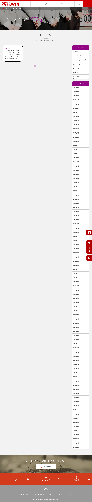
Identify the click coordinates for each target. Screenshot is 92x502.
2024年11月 (76, 149)
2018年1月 (76, 405)
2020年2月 (76, 339)
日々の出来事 (76, 76)
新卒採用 (28, 494)
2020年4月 (76, 331)
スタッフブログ (10, 8)
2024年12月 (76, 145)
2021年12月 (76, 269)
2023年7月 (76, 207)
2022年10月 (76, 240)
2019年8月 (76, 352)
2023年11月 (76, 190)
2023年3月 (76, 224)
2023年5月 (76, 215)
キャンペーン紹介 (78, 55)
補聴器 (61, 4)
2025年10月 (76, 112)
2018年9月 (76, 385)
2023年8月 (76, 203)
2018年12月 (76, 372)
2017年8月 (76, 426)
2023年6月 (76, 211)
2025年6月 (76, 124)
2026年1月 (76, 100)
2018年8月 (76, 389)
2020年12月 (76, 306)
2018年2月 (76, 401)
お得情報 (75, 51)
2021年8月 (76, 286)
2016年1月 (76, 447)
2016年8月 (76, 434)
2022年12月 (76, 236)
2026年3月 (76, 91)
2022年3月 (76, 265)
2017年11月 (76, 414)
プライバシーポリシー (58, 494)
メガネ (52, 4)
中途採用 (34, 494)
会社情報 (70, 4)
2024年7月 (76, 166)
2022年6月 (76, 257)
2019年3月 (76, 360)
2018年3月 (76, 397)
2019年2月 (76, 364)
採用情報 (75, 72)
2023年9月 (76, 199)
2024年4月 (76, 174)
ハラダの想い (76, 68)
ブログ (87, 4)
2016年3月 (76, 443)
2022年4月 (76, 261)
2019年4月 (76, 356)
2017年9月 (76, 422)
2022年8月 (76, 248)
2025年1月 (76, 141)
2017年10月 (76, 418)
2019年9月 (76, 348)
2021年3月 (76, 302)
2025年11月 (76, 108)
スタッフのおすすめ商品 (79, 60)
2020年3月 (76, 335)
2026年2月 (76, 95)
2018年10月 (76, 381)
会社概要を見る (46, 467)
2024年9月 (76, 157)
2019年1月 (76, 368)
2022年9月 (76, 244)
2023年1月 (76, 232)
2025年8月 (76, 116)
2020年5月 (76, 327)
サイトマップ (47, 494)
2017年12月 (76, 410)
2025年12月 (76, 104)
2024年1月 (76, 182)
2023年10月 (76, 195)
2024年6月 (76, 170)
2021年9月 (76, 281)
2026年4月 (76, 87)
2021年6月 (76, 294)
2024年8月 (76, 162)
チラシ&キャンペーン (79, 3)
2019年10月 (76, 343)
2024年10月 (76, 153)
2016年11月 (76, 430)
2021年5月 (76, 298)
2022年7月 (76, 252)
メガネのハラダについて (43, 3)
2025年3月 (76, 133)
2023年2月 (76, 228)
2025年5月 (76, 128)
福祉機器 (40, 494)
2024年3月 (76, 178)
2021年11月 (76, 273)
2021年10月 (76, 277)
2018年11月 (76, 376)
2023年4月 (76, 219)
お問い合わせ (68, 494)
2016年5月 (76, 438)
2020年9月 (76, 314)
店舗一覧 (35, 4)
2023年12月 (76, 186)
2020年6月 (76, 323)
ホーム (26, 4)
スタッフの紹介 (77, 64)
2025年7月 (76, 120)
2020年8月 (76, 319)
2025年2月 (76, 137)
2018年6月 (76, 393)
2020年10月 (76, 310)
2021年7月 (76, 290)
